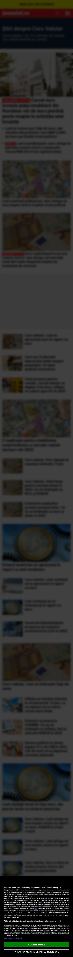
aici (36, 909)
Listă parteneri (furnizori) (13, 938)
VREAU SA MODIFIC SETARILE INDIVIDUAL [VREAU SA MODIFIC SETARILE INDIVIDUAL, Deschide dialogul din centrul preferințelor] (36, 952)
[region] (36, 916)
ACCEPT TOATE (36, 944)
